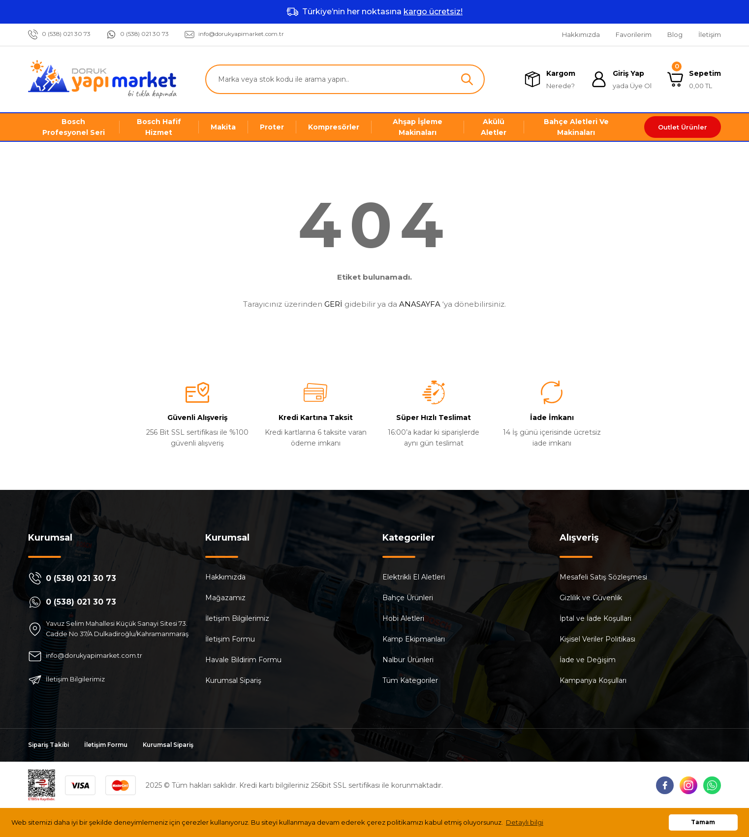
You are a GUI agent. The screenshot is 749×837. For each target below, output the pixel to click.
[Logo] (102, 79)
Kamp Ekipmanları (413, 639)
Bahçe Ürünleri (407, 597)
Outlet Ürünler (682, 127)
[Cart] (694, 79)
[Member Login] (621, 79)
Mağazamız (225, 597)
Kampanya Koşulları (593, 680)
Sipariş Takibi (51, 757)
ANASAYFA (419, 304)
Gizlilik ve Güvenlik (591, 597)
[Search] (345, 79)
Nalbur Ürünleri (408, 659)
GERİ (333, 304)
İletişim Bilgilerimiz (237, 618)
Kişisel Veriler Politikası (597, 639)
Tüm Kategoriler (410, 680)
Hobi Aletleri (403, 618)
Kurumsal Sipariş (233, 680)
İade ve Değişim (588, 659)
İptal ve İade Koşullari (595, 618)
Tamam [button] (703, 822)
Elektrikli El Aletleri (413, 577)
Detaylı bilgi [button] (524, 822)
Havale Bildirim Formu (243, 659)
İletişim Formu (230, 639)
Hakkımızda (225, 577)
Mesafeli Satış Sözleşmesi (603, 577)
